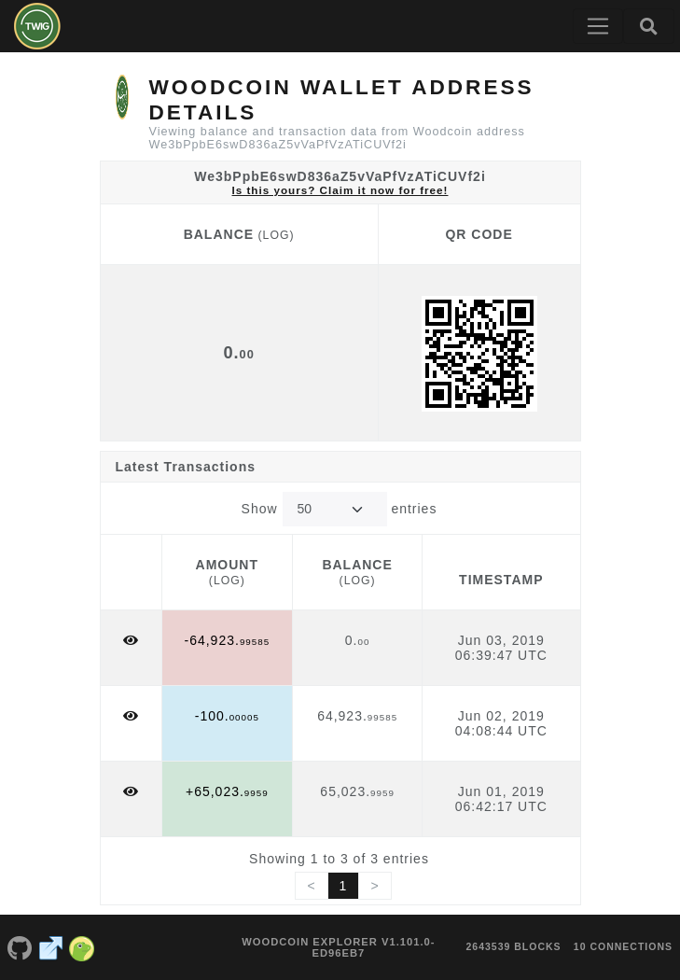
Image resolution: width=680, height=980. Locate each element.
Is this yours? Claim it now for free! (340, 190)
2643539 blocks (513, 946)
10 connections (623, 946)
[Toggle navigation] (598, 26)
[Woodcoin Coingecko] (82, 947)
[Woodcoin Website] (51, 947)
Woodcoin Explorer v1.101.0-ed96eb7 (338, 947)
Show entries (339, 509)
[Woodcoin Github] (20, 947)
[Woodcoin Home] (37, 26)
